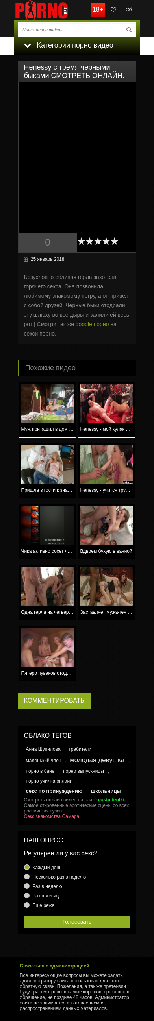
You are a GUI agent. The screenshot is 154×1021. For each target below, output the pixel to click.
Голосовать (77, 922)
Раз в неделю (47, 886)
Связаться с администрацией (54, 966)
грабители (80, 749)
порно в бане (40, 771)
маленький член (43, 760)
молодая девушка (97, 760)
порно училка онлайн (49, 781)
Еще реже (44, 905)
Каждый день (47, 867)
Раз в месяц (46, 896)
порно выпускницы (83, 771)
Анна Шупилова (43, 749)
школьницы (106, 791)
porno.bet (53, 10)
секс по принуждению (54, 791)
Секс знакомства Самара (52, 816)
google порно (92, 324)
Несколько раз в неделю (59, 877)
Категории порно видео (68, 45)
